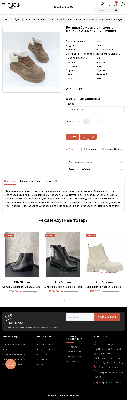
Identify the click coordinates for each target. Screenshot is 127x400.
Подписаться (107, 317)
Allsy (99, 41)
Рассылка (42, 359)
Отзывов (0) (51, 181)
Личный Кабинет (46, 344)
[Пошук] (116, 10)
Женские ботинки (36, 19)
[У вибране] (84, 137)
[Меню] (3, 4)
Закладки (42, 354)
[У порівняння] (92, 137)
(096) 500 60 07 (63, 7)
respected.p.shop (107, 382)
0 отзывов (90, 149)
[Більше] (101, 121)
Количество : (72, 123)
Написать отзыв (112, 149)
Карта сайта (73, 352)
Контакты (72, 347)
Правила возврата (13, 354)
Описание (10, 181)
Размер (70, 103)
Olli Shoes (22, 282)
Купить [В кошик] (72, 136)
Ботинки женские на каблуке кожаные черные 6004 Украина (38, 287)
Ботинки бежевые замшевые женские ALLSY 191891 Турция (87, 19)
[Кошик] (116, 4)
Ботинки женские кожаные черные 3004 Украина (73, 287)
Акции (39, 364)
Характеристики (30, 181)
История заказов (46, 349)
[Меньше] (86, 121)
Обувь (16, 19)
